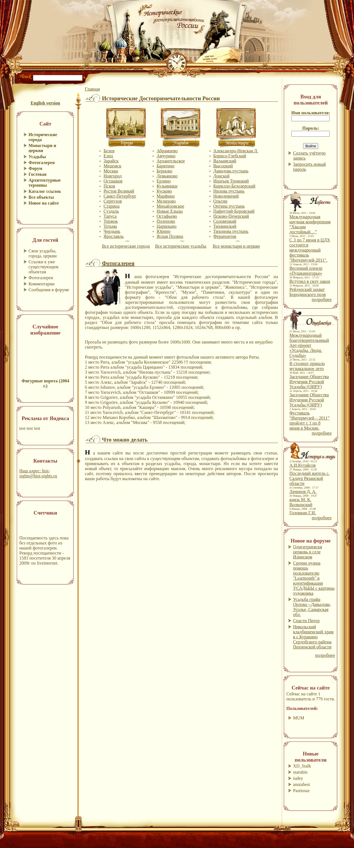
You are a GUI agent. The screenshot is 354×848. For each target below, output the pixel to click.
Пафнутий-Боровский (234, 211)
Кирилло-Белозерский (234, 186)
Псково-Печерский (231, 216)
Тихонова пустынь (231, 231)
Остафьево (167, 216)
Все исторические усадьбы (180, 246)
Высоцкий (223, 166)
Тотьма (110, 226)
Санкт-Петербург (119, 196)
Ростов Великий (118, 191)
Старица (111, 206)
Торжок (110, 221)
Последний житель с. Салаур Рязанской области (309, 478)
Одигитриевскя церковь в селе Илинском (307, 551)
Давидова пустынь (231, 171)
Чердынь (111, 231)
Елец (108, 155)
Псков (109, 186)
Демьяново (167, 176)
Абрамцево (167, 150)
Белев (108, 150)
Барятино (165, 166)
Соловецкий (224, 221)
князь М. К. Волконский (300, 502)
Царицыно (166, 226)
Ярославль (113, 236)
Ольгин (220, 201)
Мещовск (112, 166)
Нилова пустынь (229, 191)
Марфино (166, 196)
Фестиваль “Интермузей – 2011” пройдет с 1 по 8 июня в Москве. (309, 420)
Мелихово (166, 201)
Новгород (112, 176)
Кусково (164, 191)
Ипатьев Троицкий (231, 181)
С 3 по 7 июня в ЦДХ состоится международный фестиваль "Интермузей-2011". (309, 250)
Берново (164, 171)
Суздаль (111, 211)
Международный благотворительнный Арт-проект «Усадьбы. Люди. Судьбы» (309, 345)
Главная (92, 89)
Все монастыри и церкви (236, 246)
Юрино (164, 231)
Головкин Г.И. (302, 512)
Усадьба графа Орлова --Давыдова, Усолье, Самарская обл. (312, 607)
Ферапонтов (224, 236)
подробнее (322, 299)
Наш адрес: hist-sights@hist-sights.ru (38, 473)
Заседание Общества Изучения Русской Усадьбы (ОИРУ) (309, 381)
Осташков (112, 181)
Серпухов (112, 201)
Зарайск (111, 160)
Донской (221, 176)
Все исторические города (126, 246)
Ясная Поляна (170, 236)
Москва (110, 171)
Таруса (110, 216)
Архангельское (171, 160)
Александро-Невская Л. (235, 150)
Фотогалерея (118, 263)
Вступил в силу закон (309, 281)
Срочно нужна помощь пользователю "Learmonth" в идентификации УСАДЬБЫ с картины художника (313, 578)
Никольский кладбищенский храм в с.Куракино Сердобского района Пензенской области (313, 636)
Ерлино (164, 181)
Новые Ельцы (170, 211)
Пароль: (310, 128)
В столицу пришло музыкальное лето (307, 366)
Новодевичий (226, 196)
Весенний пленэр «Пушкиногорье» (305, 271)
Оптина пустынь (229, 206)
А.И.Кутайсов (302, 465)
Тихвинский (225, 226)
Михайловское (170, 206)
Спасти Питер (306, 620)
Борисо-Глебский (229, 155)
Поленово (166, 221)
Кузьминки (167, 186)
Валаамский (224, 160)
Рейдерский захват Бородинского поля (307, 292)
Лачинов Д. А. (303, 491)
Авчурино (166, 155)
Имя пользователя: (310, 112)
